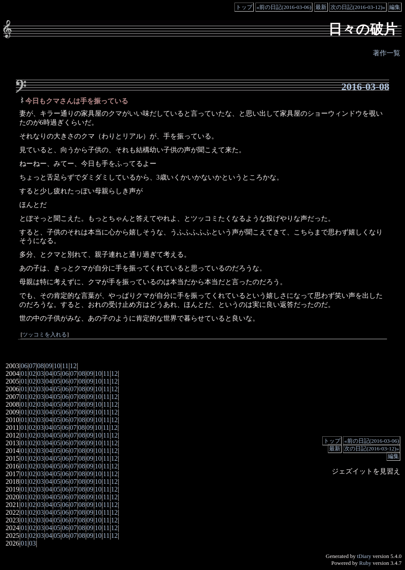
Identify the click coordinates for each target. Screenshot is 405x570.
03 (40, 373)
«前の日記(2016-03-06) (284, 7)
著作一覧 (386, 53)
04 (48, 373)
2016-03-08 (365, 86)
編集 (394, 7)
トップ (244, 7)
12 (73, 365)
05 (57, 373)
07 (32, 365)
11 (65, 365)
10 (57, 365)
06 (24, 365)
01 (24, 373)
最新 (321, 7)
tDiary (364, 556)
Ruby (365, 563)
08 (40, 365)
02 (32, 373)
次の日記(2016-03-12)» (357, 7)
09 (48, 365)
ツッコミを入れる (44, 335)
